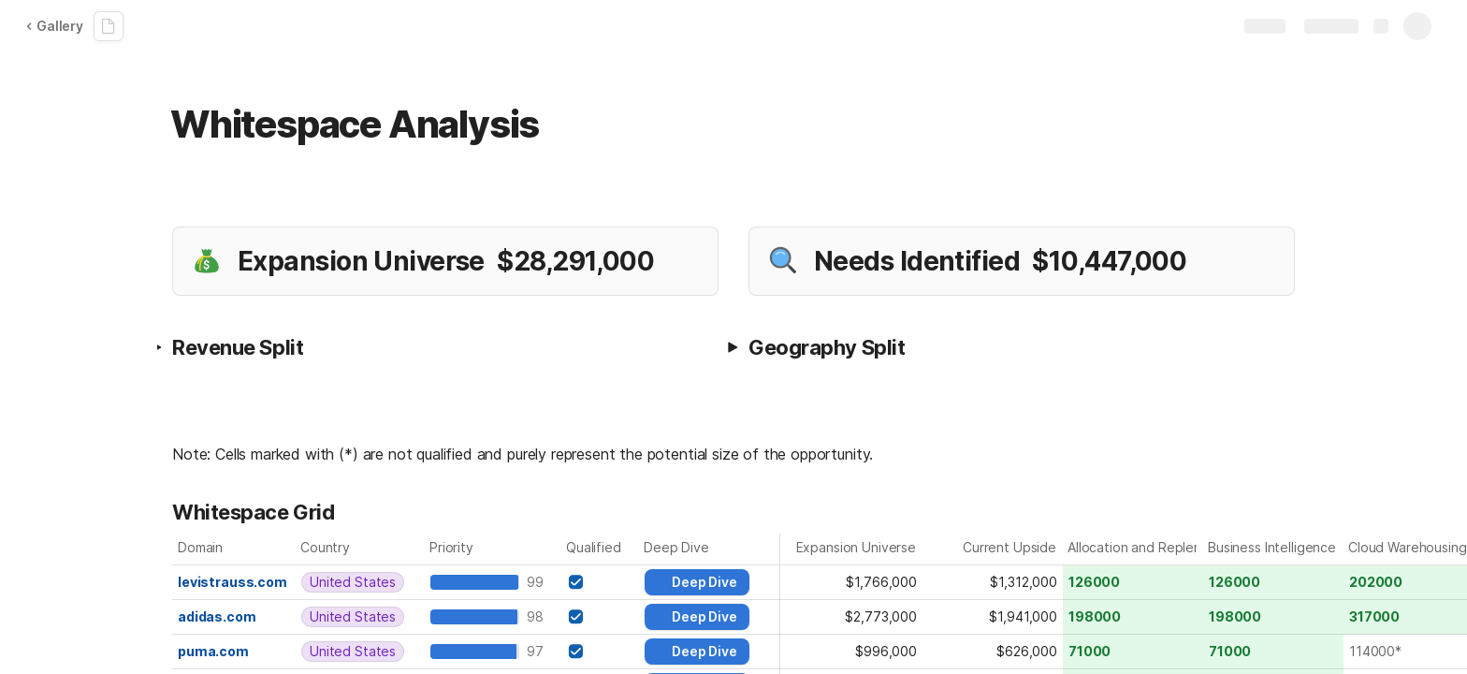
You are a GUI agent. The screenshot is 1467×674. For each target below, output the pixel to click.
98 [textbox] (539, 616)
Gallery (54, 26)
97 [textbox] (539, 651)
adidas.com (217, 616)
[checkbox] (575, 582)
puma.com (213, 651)
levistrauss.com (232, 582)
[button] (732, 347)
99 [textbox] (539, 582)
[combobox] (360, 582)
